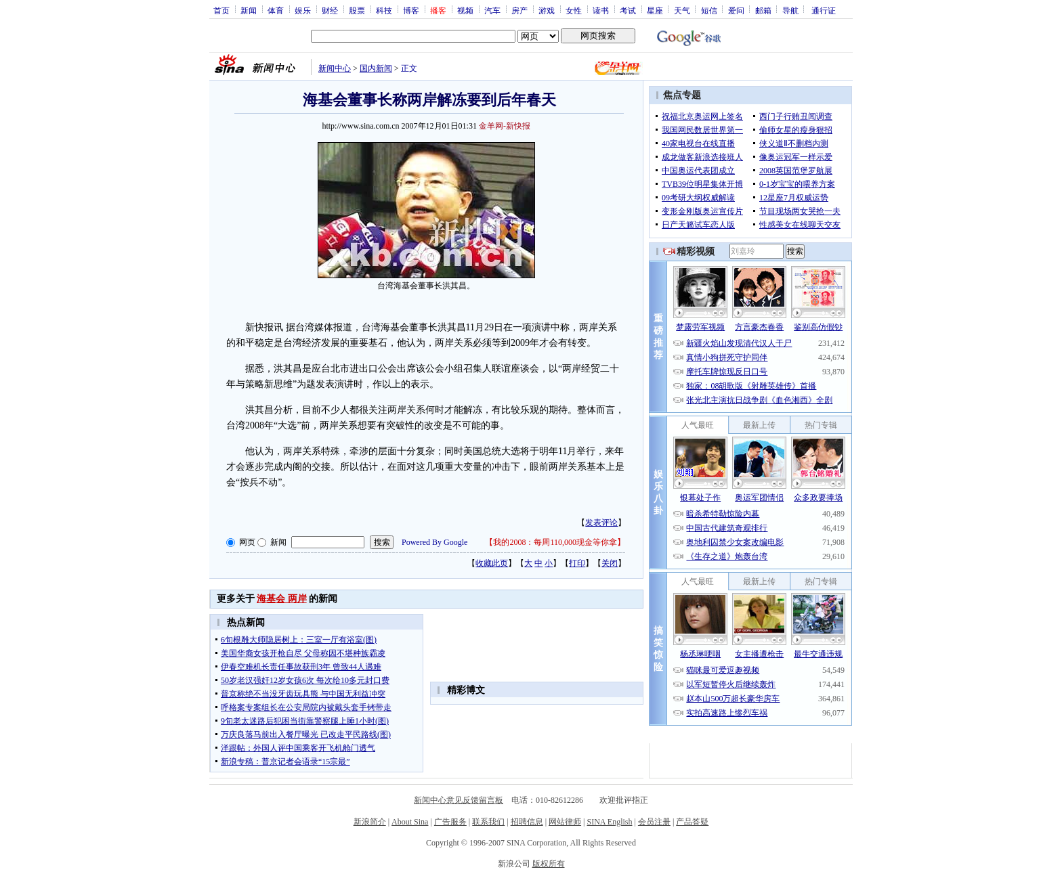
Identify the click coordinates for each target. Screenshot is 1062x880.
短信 (709, 10)
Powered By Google (434, 542)
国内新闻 (376, 68)
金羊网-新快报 (504, 126)
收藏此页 (491, 563)
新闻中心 (334, 68)
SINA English (609, 822)
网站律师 (565, 822)
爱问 (736, 10)
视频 (465, 10)
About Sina (409, 822)
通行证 (823, 10)
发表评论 (601, 522)
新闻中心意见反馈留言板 (458, 800)
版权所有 (548, 863)
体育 (276, 10)
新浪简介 (370, 822)
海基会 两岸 (282, 599)
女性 (574, 10)
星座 (655, 10)
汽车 (492, 10)
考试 (628, 10)
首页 (221, 10)
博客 (411, 10)
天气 (682, 10)
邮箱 (763, 10)
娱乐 (303, 10)
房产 (519, 10)
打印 (577, 563)
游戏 (546, 10)
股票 (357, 10)
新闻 (248, 10)
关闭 (609, 563)
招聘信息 (527, 822)
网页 (247, 542)
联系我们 (488, 822)
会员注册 (654, 822)
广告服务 (450, 822)
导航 (790, 10)
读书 (601, 10)
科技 (384, 10)
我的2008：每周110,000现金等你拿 (555, 542)
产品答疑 (692, 822)
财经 (330, 10)
